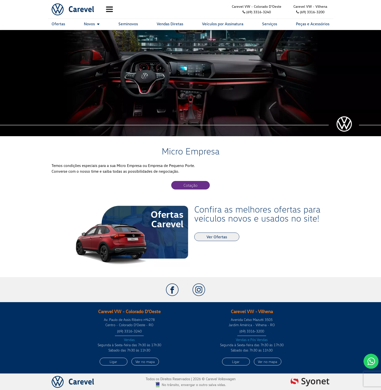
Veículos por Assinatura (222, 23)
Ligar (113, 361)
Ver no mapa (145, 361)
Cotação (190, 185)
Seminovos (128, 23)
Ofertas (58, 23)
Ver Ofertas (217, 236)
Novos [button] (92, 23)
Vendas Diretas (170, 23)
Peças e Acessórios (312, 23)
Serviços (269, 23)
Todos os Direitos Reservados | (191, 379)
